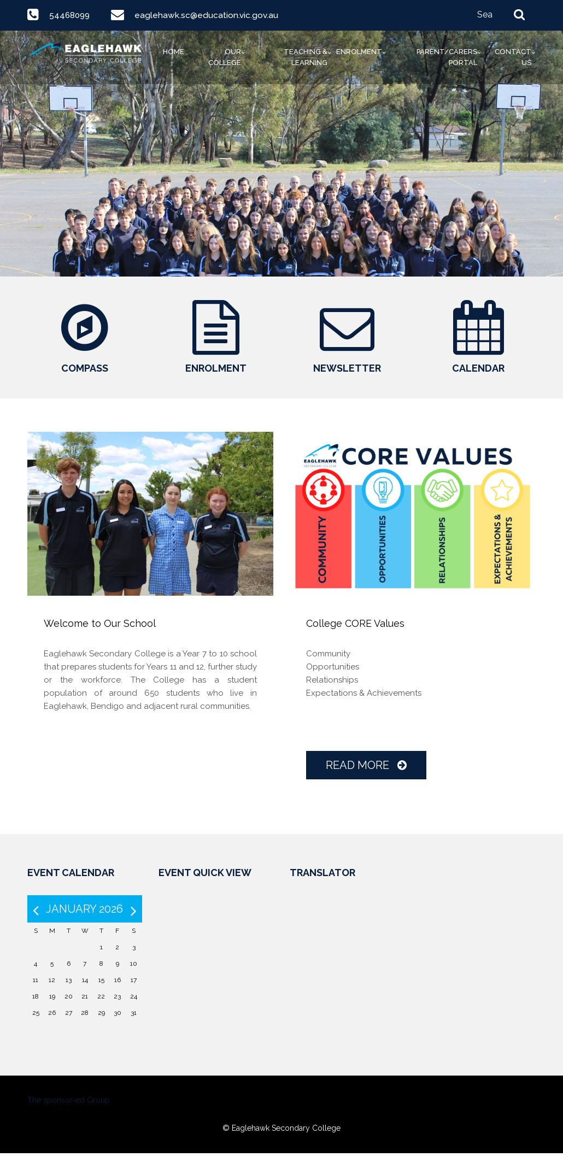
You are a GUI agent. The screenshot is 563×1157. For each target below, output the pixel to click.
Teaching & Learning (305, 57)
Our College (224, 57)
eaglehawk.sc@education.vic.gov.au (209, 15)
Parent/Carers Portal (447, 57)
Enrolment (359, 52)
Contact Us (513, 57)
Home (173, 52)
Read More (366, 769)
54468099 (70, 15)
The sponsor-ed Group (68, 1104)
